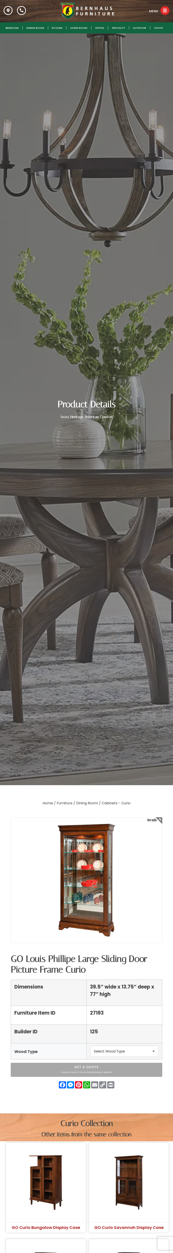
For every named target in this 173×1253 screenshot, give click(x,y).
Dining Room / (88, 803)
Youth (158, 28)
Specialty (118, 28)
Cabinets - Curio (116, 803)
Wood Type (26, 1052)
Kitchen (57, 28)
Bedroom (12, 28)
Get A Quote (86, 1070)
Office (99, 28)
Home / (49, 803)
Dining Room (35, 28)
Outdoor (139, 28)
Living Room (78, 28)
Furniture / (66, 803)
